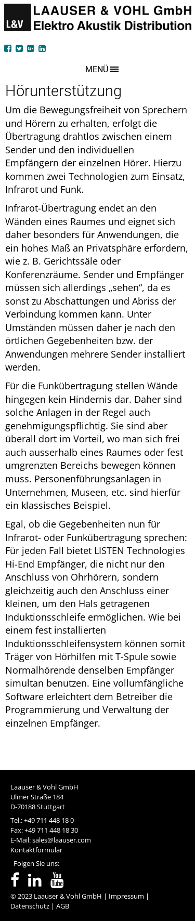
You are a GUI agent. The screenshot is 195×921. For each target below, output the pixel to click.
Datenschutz (29, 906)
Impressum (126, 896)
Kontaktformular (36, 849)
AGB (62, 906)
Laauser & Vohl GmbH (68, 896)
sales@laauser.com (61, 840)
